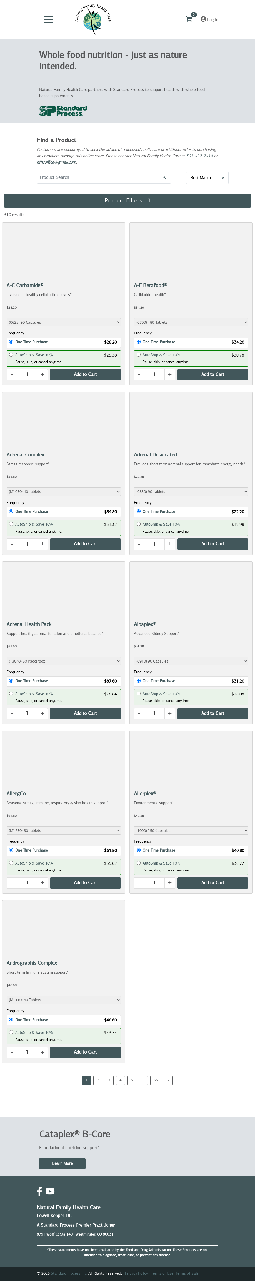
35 (156, 1080)
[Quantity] (27, 374)
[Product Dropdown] (64, 322)
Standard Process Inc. (69, 1273)
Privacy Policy (136, 1273)
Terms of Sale (187, 1273)
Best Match (207, 178)
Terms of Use (162, 1273)
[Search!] (164, 178)
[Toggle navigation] (48, 19)
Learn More (62, 1164)
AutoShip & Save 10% (34, 355)
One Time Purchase (31, 342)
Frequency (15, 333)
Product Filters (127, 200)
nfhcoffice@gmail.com (56, 162)
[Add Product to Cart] (85, 374)
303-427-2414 (199, 156)
